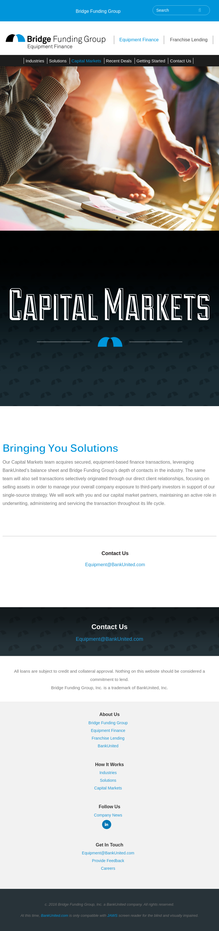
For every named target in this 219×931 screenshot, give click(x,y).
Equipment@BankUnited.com (115, 564)
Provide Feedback (108, 860)
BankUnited (108, 746)
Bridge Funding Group (98, 11)
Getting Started (151, 60)
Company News (108, 815)
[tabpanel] (109, 143)
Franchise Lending (189, 39)
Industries (35, 60)
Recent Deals (119, 60)
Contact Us (180, 60)
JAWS (112, 915)
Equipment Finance (139, 39)
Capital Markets (86, 60)
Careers (108, 868)
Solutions (58, 60)
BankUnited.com (54, 915)
